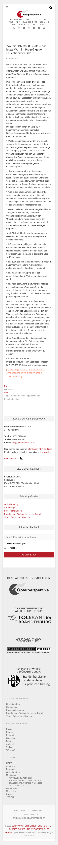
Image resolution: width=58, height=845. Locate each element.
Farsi (8, 741)
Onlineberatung (11, 504)
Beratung (10, 769)
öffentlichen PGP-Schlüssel (40, 449)
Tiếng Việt (10, 750)
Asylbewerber (36, 370)
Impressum (29, 814)
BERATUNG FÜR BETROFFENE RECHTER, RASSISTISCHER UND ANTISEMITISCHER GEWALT (29, 22)
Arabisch (10, 744)
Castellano (11, 738)
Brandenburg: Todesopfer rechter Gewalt (22, 514)
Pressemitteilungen (13, 511)
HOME (9, 763)
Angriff (23, 370)
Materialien (11, 791)
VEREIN (10, 797)
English (9, 729)
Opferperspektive (16, 373)
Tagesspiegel (13, 377)
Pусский (10, 735)
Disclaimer (19, 811)
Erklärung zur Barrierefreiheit (29, 818)
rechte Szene (34, 373)
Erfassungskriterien (19, 785)
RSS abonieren (13, 458)
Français (10, 732)
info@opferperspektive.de (23, 443)
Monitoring (11, 775)
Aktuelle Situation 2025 (20, 778)
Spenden (12, 370)
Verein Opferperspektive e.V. (17, 517)
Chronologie (9, 508)
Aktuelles (10, 766)
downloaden (45, 452)
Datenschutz (37, 811)
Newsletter (12, 548)
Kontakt (9, 794)
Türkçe (9, 747)
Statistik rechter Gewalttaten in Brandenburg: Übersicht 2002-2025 (25, 782)
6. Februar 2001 (13, 58)
